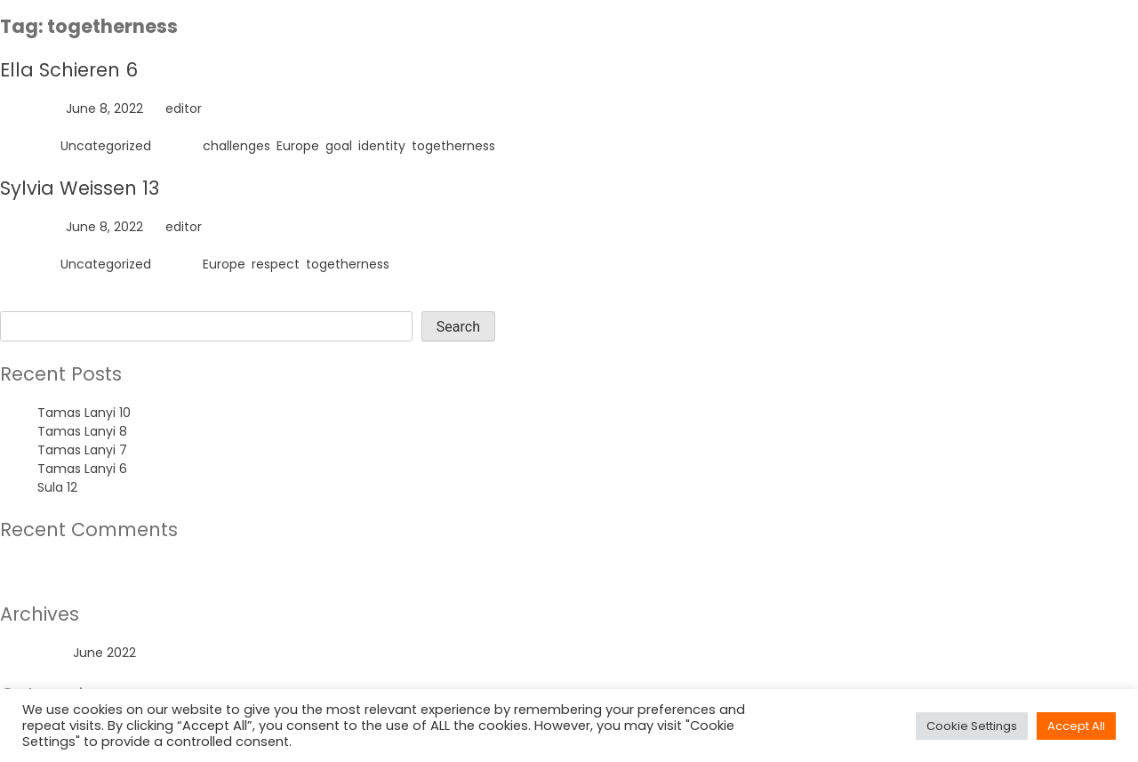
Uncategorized (105, 146)
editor (183, 108)
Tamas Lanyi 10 (84, 412)
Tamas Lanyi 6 (82, 468)
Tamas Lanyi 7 (82, 450)
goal (338, 146)
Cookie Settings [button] (971, 726)
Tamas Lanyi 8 (82, 431)
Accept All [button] (1076, 726)
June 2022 (104, 653)
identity (381, 146)
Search (22, 301)
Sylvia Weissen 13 (79, 188)
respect (276, 264)
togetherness (453, 146)
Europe (297, 146)
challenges (236, 146)
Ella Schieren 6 (69, 70)
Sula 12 (57, 487)
